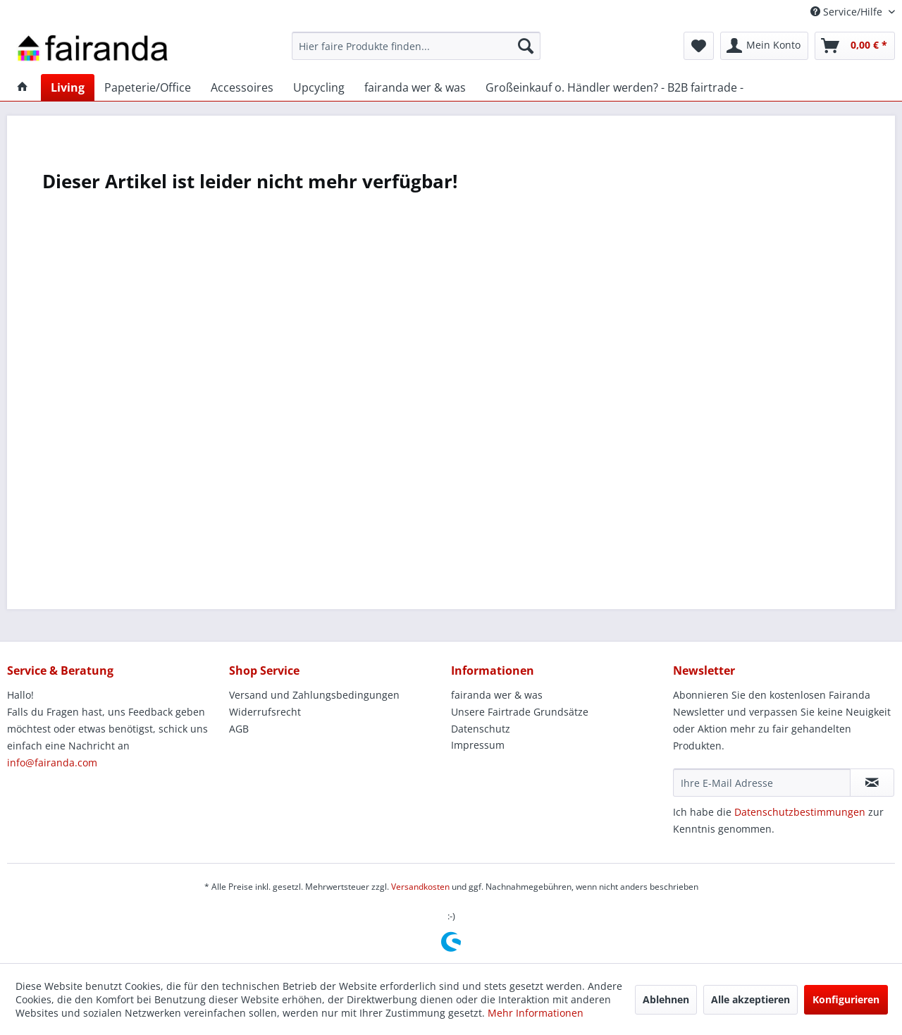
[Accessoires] (242, 87)
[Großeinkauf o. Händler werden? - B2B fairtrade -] (614, 87)
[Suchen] (525, 46)
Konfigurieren (846, 999)
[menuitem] (416, 46)
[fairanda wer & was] (415, 87)
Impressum (478, 745)
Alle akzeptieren (750, 999)
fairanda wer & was (497, 695)
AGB (239, 728)
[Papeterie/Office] (147, 87)
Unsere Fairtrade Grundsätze (519, 711)
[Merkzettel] (699, 46)
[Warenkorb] (855, 46)
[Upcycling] (318, 87)
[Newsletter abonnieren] (872, 782)
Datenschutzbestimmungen (799, 812)
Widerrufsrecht (265, 711)
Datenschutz (480, 728)
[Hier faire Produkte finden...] (416, 46)
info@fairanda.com (52, 762)
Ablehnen (666, 999)
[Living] (67, 87)
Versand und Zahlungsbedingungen (314, 695)
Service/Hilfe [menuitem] (847, 11)
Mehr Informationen (535, 1012)
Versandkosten (420, 887)
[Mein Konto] (764, 46)
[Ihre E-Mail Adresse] (762, 782)
